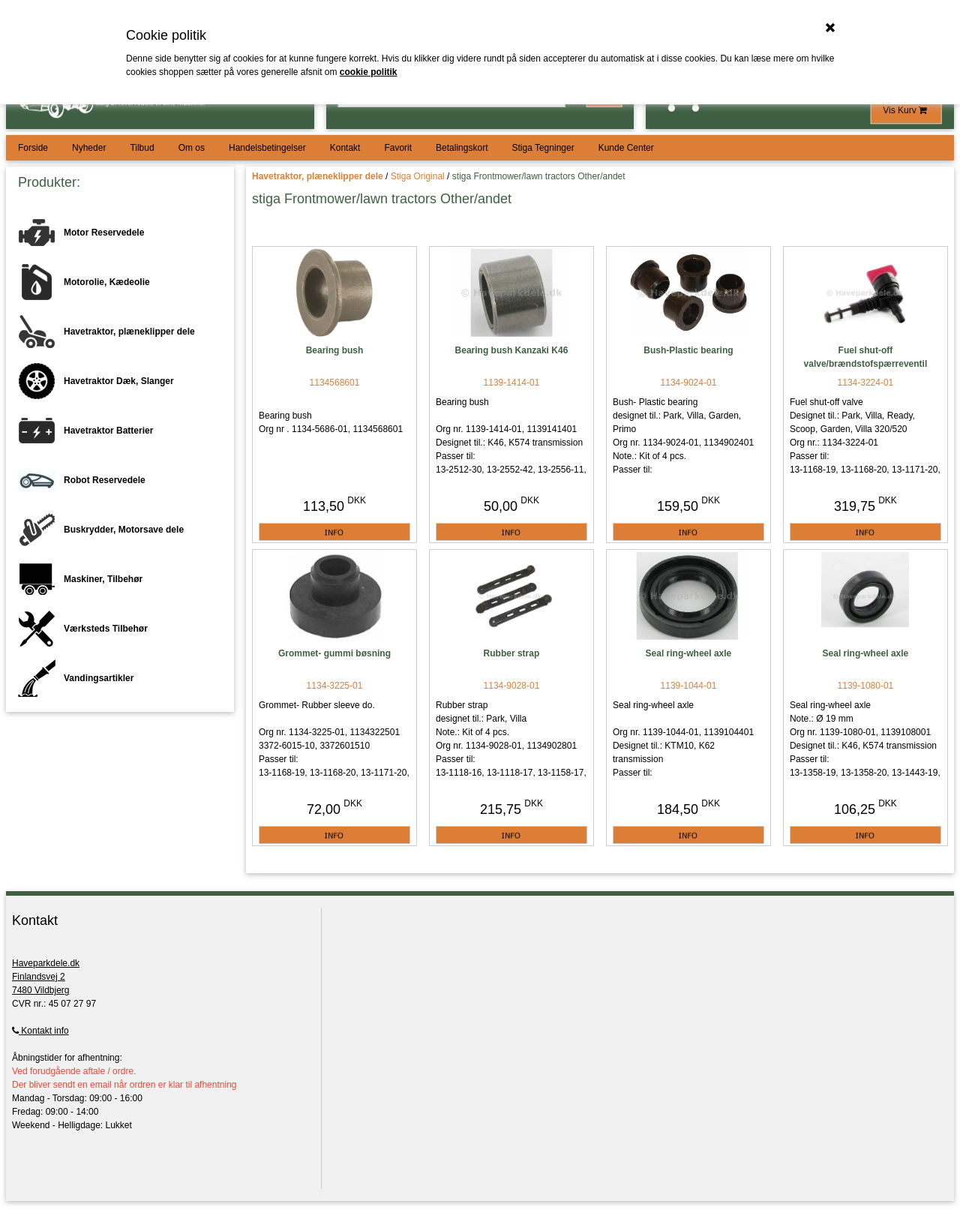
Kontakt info (40, 1030)
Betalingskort (462, 148)
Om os (191, 148)
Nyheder (89, 148)
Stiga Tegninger (543, 148)
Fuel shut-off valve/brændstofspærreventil (866, 357)
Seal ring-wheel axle (689, 653)
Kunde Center (626, 148)
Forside (33, 148)
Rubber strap (512, 653)
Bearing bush (335, 350)
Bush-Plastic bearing (688, 350)
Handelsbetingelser (267, 148)
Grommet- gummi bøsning (334, 653)
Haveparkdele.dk (46, 963)
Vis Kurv (906, 110)
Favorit (398, 148)
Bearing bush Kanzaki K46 (511, 350)
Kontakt (345, 148)
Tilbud (142, 148)
